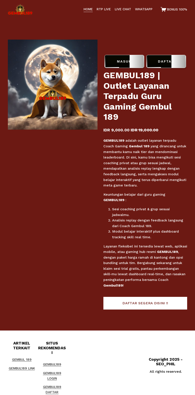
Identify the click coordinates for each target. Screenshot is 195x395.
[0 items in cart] (174, 9)
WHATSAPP (143, 9)
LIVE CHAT (123, 9)
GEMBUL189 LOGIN (52, 375)
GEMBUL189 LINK (22, 368)
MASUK (124, 61)
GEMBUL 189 (22, 360)
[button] (145, 303)
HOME (88, 9)
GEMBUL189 (113, 140)
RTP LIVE (104, 9)
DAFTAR (166, 61)
